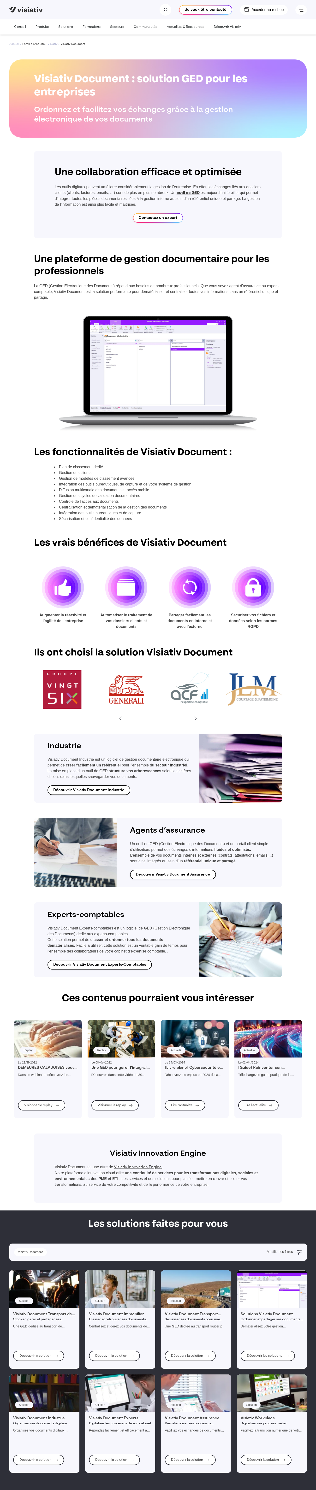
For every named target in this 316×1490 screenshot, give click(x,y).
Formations (92, 30)
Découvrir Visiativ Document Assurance (173, 874)
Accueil (14, 44)
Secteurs (117, 30)
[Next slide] (195, 718)
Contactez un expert (158, 218)
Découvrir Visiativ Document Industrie (89, 790)
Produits (42, 30)
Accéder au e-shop (267, 10)
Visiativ (53, 44)
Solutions (65, 30)
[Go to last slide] (120, 718)
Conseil (20, 30)
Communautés (145, 30)
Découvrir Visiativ (227, 30)
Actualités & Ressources (185, 30)
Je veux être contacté (206, 10)
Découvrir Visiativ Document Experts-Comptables (99, 965)
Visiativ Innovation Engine (138, 1167)
